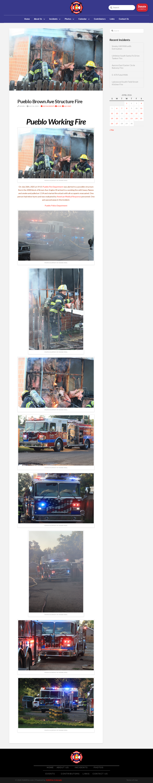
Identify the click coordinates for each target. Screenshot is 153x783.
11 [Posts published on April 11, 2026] (141, 108)
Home (58, 106)
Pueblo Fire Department (53, 187)
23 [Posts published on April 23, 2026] (131, 118)
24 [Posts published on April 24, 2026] (136, 118)
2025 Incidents (48, 106)
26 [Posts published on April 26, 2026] (112, 123)
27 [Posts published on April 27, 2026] (117, 123)
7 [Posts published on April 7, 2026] (121, 108)
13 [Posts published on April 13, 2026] (117, 113)
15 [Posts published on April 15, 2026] (127, 113)
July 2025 (66, 106)
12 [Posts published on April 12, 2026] (112, 113)
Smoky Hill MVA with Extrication (121, 47)
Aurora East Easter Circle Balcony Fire (123, 66)
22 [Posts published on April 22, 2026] (127, 118)
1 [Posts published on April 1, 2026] (126, 103)
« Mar (111, 130)
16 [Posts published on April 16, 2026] (131, 113)
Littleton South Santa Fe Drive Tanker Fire (125, 57)
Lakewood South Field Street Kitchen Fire (125, 83)
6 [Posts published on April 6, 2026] (116, 108)
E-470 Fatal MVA (120, 75)
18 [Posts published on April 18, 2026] (141, 113)
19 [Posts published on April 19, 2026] (112, 118)
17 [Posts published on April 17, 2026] (136, 113)
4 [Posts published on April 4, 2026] (141, 103)
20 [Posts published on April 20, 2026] (117, 118)
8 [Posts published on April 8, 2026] (126, 108)
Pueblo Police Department (56, 205)
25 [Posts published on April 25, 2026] (141, 118)
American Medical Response (69, 196)
